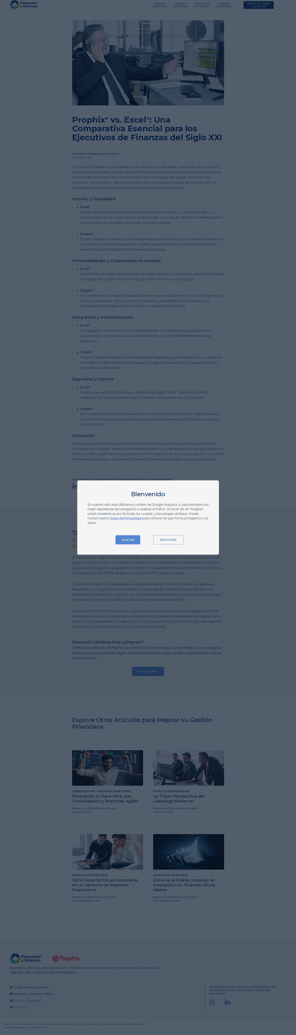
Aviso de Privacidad (125, 518)
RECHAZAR (168, 540)
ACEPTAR (128, 539)
